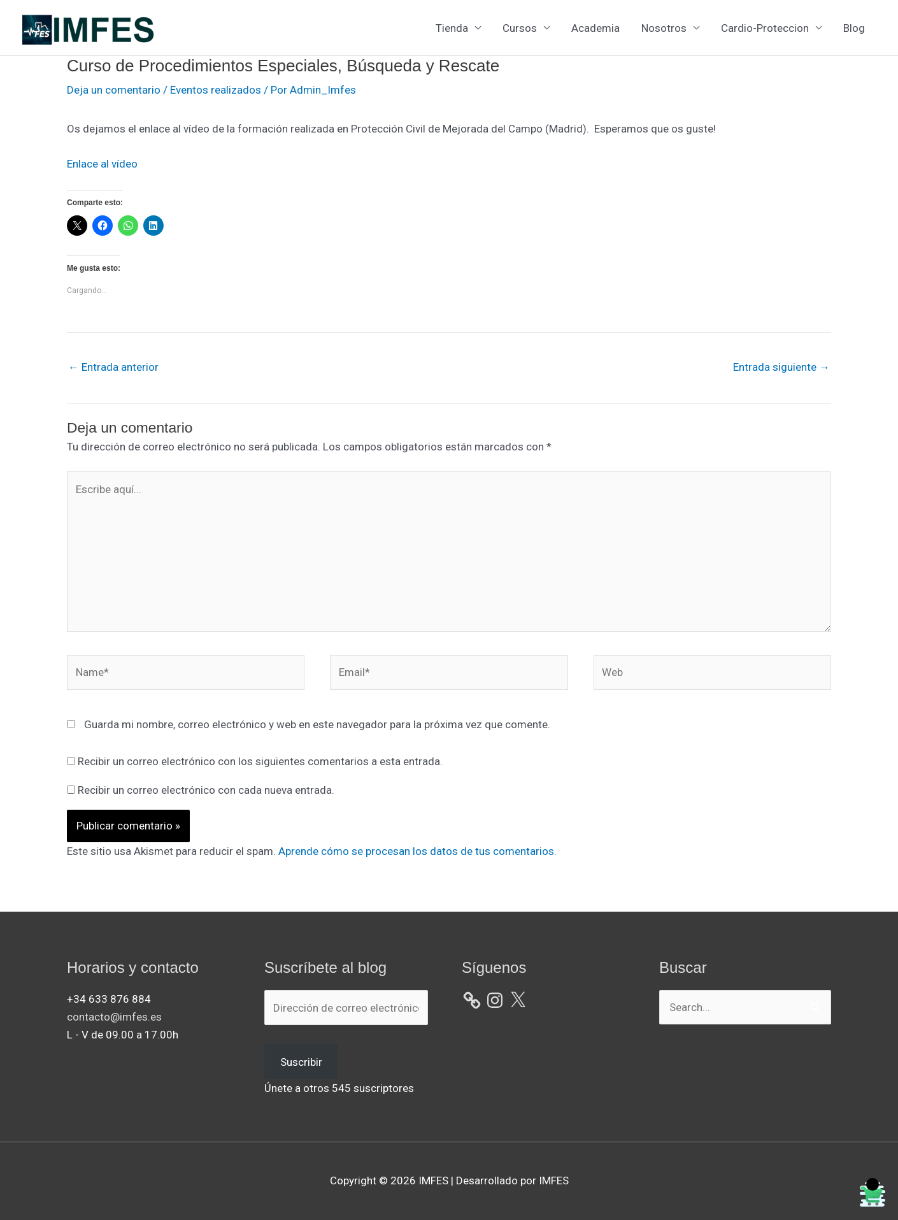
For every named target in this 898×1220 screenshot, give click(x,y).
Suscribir (301, 1062)
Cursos (519, 28)
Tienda (452, 28)
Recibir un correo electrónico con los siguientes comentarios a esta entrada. (260, 761)
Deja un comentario (113, 89)
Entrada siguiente (781, 367)
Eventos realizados (215, 89)
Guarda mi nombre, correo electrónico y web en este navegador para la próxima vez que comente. (317, 724)
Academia (595, 28)
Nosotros (664, 28)
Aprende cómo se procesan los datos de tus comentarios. (417, 851)
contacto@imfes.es (114, 1016)
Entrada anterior (113, 367)
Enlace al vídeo (102, 163)
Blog (854, 28)
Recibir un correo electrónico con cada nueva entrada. (206, 790)
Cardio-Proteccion (765, 28)
